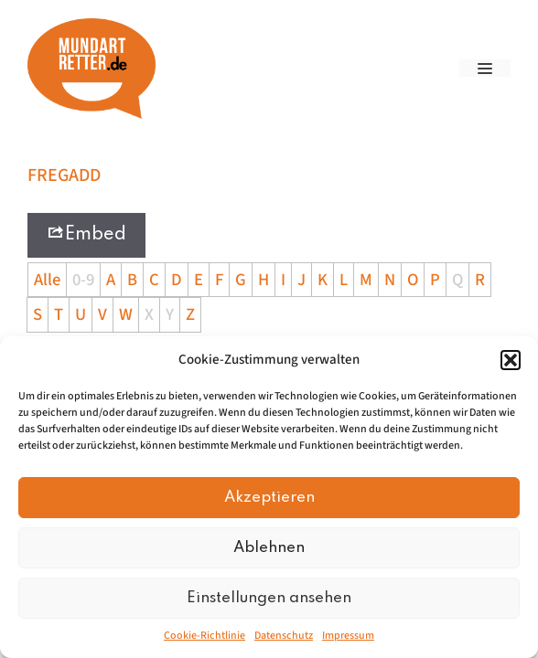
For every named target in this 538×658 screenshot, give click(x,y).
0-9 (83, 280)
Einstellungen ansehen (269, 598)
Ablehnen (269, 548)
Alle (47, 280)
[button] (510, 360)
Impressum (348, 635)
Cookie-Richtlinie (204, 635)
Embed (86, 233)
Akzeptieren (269, 497)
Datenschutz (283, 635)
